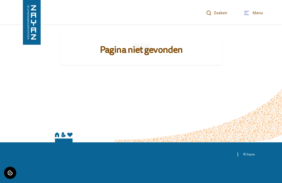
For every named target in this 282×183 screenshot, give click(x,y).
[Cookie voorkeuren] (10, 173)
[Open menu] (253, 13)
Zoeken (216, 13)
